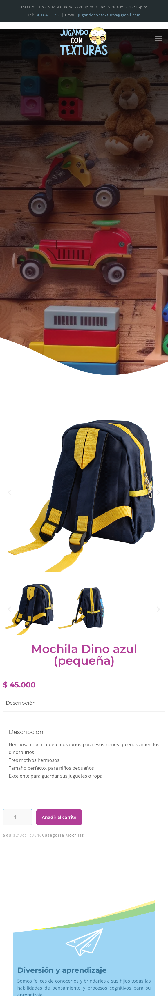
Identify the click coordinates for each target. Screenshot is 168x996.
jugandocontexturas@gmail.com (109, 14)
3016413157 (48, 14)
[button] (9, 492)
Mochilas (75, 835)
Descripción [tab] (21, 703)
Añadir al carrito (59, 817)
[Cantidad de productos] (17, 817)
